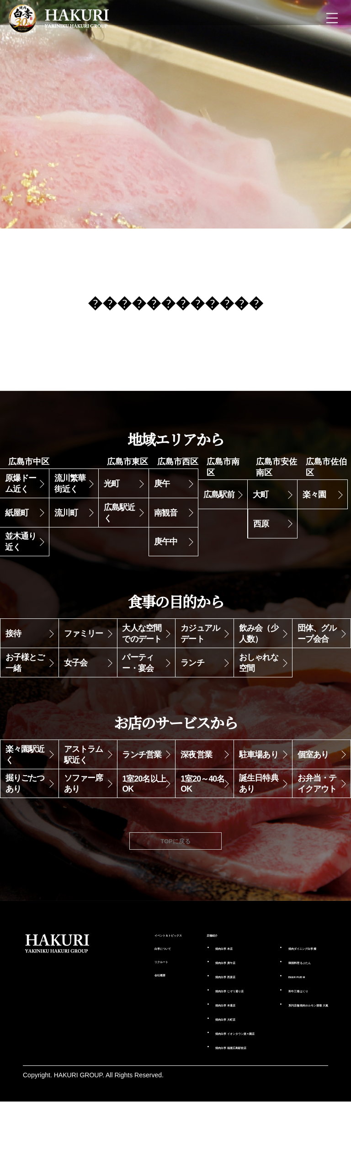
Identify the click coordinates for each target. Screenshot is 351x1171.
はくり (289, 1042)
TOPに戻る (176, 882)
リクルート (112, 1014)
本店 (193, 992)
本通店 (196, 1057)
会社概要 (109, 1029)
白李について (115, 1000)
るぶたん (292, 1013)
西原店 (196, 1020)
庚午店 (196, 1006)
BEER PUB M (286, 1028)
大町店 (196, 1071)
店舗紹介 (177, 978)
